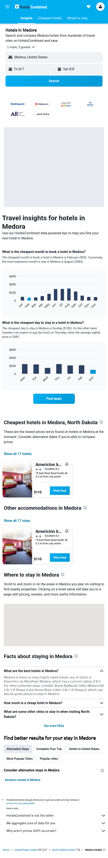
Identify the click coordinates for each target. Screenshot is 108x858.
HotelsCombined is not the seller (56, 815)
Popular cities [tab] (49, 758)
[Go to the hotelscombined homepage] (30, 6)
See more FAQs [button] (54, 725)
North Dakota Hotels (63, 849)
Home (6, 849)
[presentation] (101, 422)
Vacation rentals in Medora (22, 780)
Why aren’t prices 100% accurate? (56, 830)
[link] (54, 399)
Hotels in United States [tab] (84, 749)
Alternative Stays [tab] (18, 749)
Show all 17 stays (17, 521)
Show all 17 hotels (17, 454)
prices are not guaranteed (20, 803)
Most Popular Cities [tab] (20, 758)
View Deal (59, 490)
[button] (7, 6)
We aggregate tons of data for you (56, 823)
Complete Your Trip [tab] (49, 749)
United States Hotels (25, 849)
